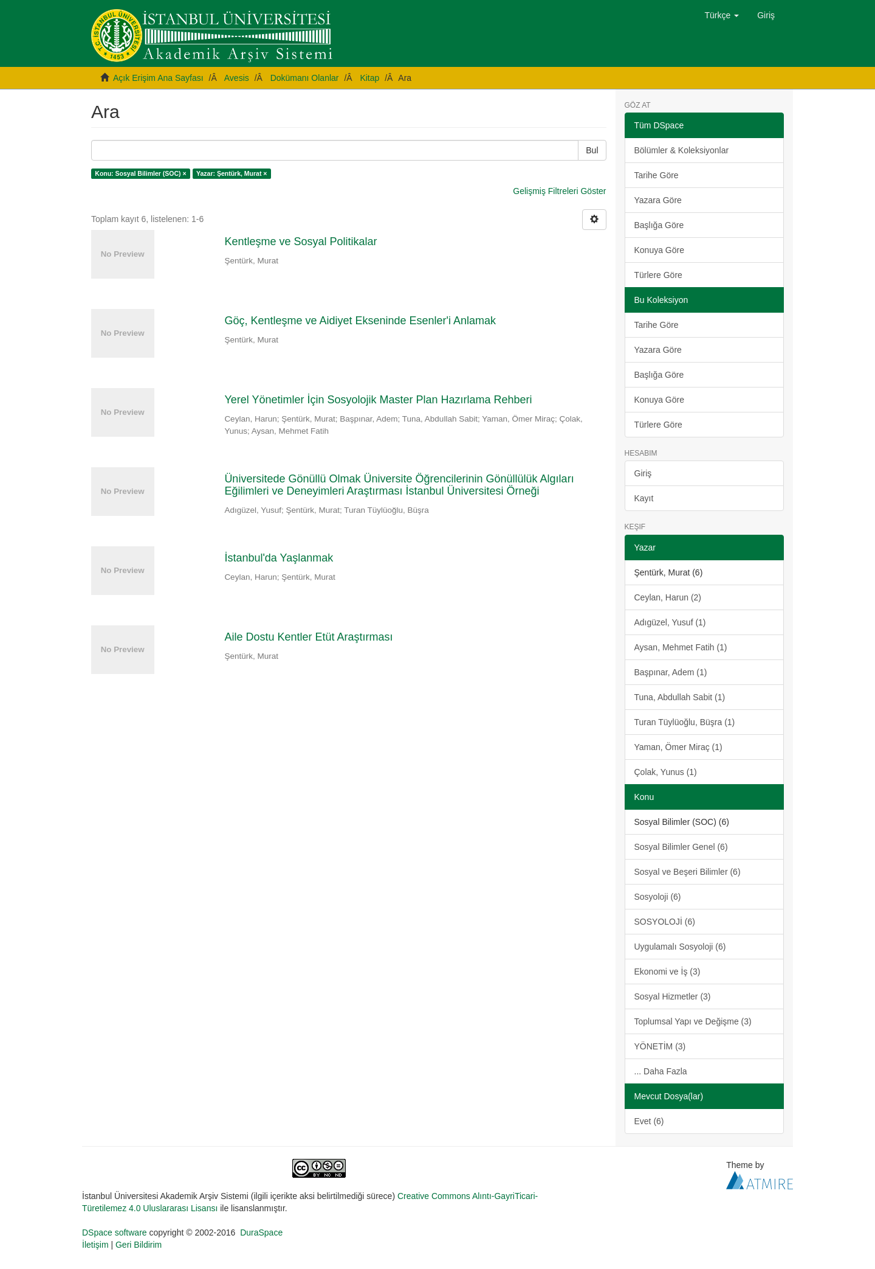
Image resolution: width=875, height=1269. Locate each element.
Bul (592, 150)
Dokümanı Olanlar (304, 78)
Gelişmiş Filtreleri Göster (559, 191)
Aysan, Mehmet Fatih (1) (680, 647)
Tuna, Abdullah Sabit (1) (680, 697)
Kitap (369, 78)
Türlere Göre (658, 275)
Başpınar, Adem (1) (670, 672)
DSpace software (114, 1232)
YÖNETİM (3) (660, 1046)
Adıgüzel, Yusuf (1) (670, 622)
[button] (722, 15)
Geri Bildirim (138, 1245)
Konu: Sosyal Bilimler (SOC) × (140, 173)
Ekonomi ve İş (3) (667, 971)
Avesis (236, 78)
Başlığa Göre (659, 225)
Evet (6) (649, 1121)
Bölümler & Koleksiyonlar (681, 150)
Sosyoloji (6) (657, 897)
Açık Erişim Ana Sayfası (158, 78)
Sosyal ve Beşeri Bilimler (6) (687, 872)
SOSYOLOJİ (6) (664, 922)
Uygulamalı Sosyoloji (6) (680, 946)
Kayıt (644, 498)
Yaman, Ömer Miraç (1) (678, 747)
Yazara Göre (658, 200)
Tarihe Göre (656, 175)
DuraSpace (261, 1232)
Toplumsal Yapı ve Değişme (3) (693, 1021)
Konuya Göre (659, 250)
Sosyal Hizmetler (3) (672, 996)
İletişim (95, 1245)
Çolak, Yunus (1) (665, 772)
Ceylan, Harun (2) (668, 597)
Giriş (643, 473)
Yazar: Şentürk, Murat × (231, 173)
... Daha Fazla (660, 1071)
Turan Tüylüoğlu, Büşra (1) (684, 722)
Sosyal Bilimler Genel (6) (681, 847)
